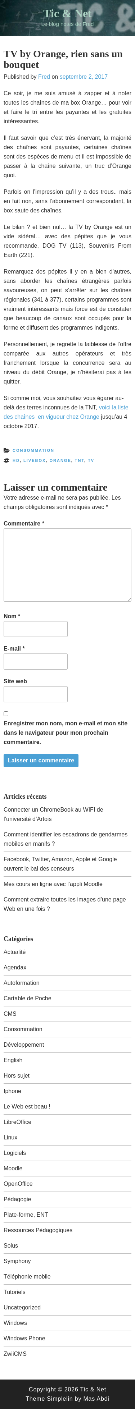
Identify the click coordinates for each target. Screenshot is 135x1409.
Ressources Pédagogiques (38, 1230)
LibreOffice (17, 1122)
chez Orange (82, 417)
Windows (15, 1323)
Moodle (13, 1168)
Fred (44, 77)
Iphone (12, 1091)
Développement (24, 1045)
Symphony (17, 1261)
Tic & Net (67, 13)
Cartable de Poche (27, 998)
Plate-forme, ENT (26, 1215)
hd (16, 460)
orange (60, 460)
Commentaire (24, 523)
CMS (10, 1014)
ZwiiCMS (15, 1354)
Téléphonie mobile (27, 1276)
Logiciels (15, 1153)
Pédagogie (17, 1199)
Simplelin (60, 1399)
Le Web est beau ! (27, 1106)
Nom (12, 616)
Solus (11, 1246)
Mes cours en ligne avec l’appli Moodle (53, 884)
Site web (15, 681)
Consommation (33, 450)
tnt (79, 460)
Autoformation (22, 983)
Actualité (15, 952)
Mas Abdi (96, 1399)
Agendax (15, 967)
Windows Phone (24, 1338)
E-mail (14, 649)
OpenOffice (18, 1184)
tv (91, 460)
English (13, 1060)
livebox (34, 460)
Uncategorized (22, 1307)
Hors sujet (17, 1076)
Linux (10, 1137)
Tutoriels (15, 1292)
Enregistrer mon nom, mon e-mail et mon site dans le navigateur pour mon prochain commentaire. (65, 732)
